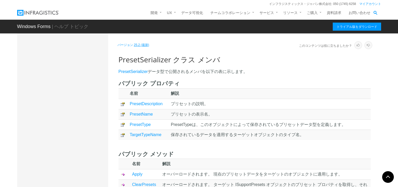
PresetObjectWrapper (63, 101)
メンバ (56, 127)
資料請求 (334, 13)
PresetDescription (146, 104)
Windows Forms (34, 26)
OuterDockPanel (59, 83)
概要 (54, 118)
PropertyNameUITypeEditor (68, 165)
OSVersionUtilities (60, 73)
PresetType (140, 124)
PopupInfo (54, 92)
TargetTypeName (145, 134)
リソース (290, 13)
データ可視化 (192, 13)
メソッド (58, 136)
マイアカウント (370, 4)
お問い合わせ (359, 13)
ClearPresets (144, 184)
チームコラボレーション (230, 13)
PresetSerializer (60, 110)
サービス (266, 13)
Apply (137, 174)
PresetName (141, 114)
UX (169, 13)
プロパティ (60, 145)
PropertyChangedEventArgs (69, 156)
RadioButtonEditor (61, 174)
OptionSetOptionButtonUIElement (73, 64)
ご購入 (312, 13)
